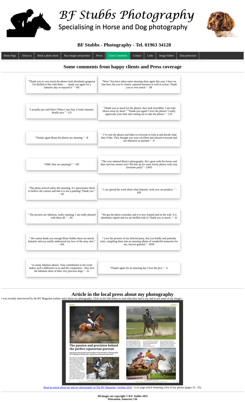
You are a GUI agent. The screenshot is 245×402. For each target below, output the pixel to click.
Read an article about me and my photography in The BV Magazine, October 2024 (113, 386)
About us (27, 55)
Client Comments (117, 55)
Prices (99, 55)
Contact (137, 55)
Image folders (166, 55)
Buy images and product (77, 55)
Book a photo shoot (47, 55)
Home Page (10, 55)
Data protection (188, 55)
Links (150, 55)
